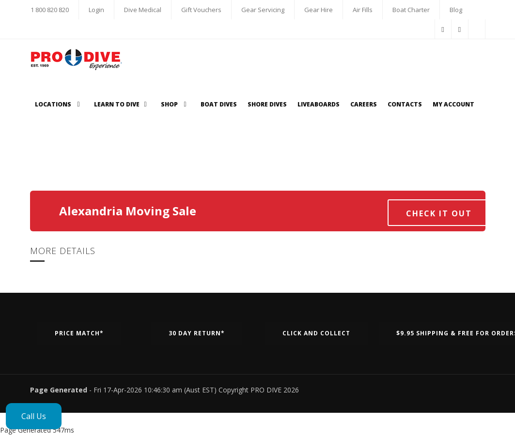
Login (96, 9)
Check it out (439, 213)
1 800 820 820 (50, 9)
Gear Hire (318, 9)
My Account (453, 104)
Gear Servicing (262, 9)
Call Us (33, 416)
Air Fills (363, 9)
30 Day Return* (197, 333)
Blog (456, 9)
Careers (363, 104)
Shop (175, 104)
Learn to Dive (122, 104)
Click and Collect (316, 333)
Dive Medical (142, 9)
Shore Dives (267, 104)
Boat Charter (411, 9)
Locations (59, 104)
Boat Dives (219, 104)
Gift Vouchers (201, 9)
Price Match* (79, 333)
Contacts (405, 104)
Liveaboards (318, 104)
